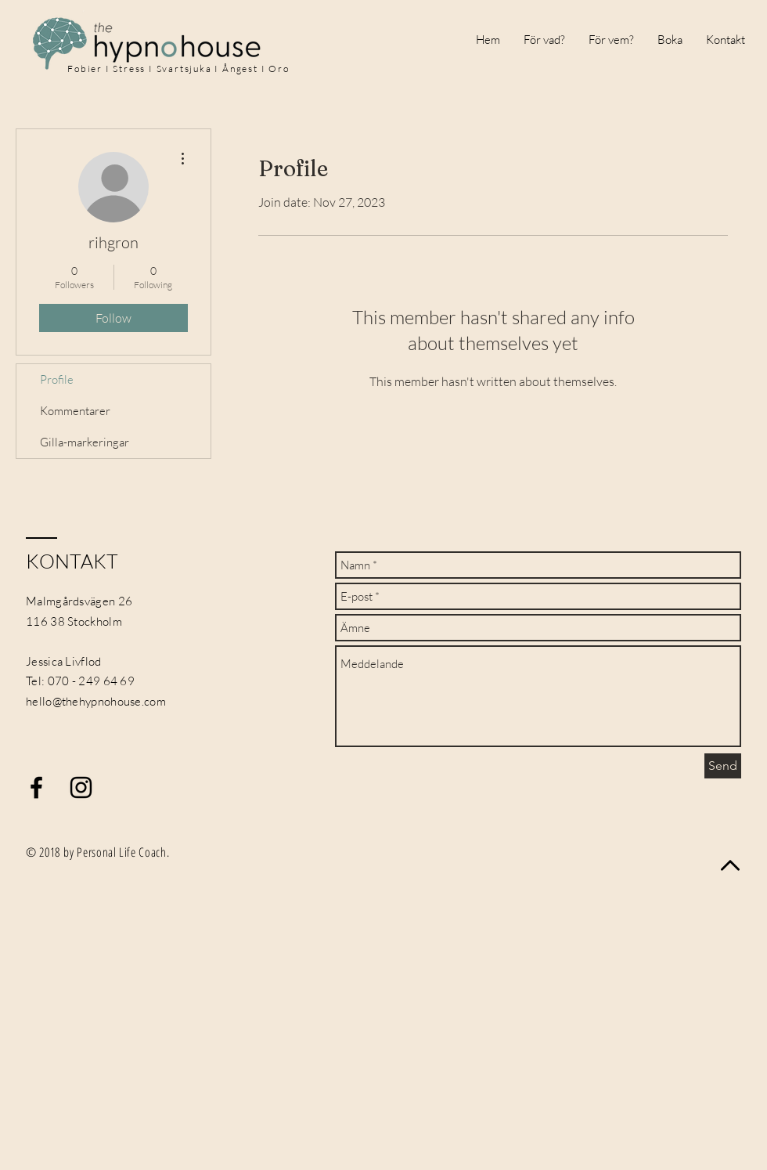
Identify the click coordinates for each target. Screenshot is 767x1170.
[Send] (722, 765)
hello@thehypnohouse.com (96, 701)
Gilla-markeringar (84, 442)
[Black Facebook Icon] (36, 787)
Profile (57, 379)
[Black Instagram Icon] (81, 787)
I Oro (275, 68)
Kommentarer (75, 410)
